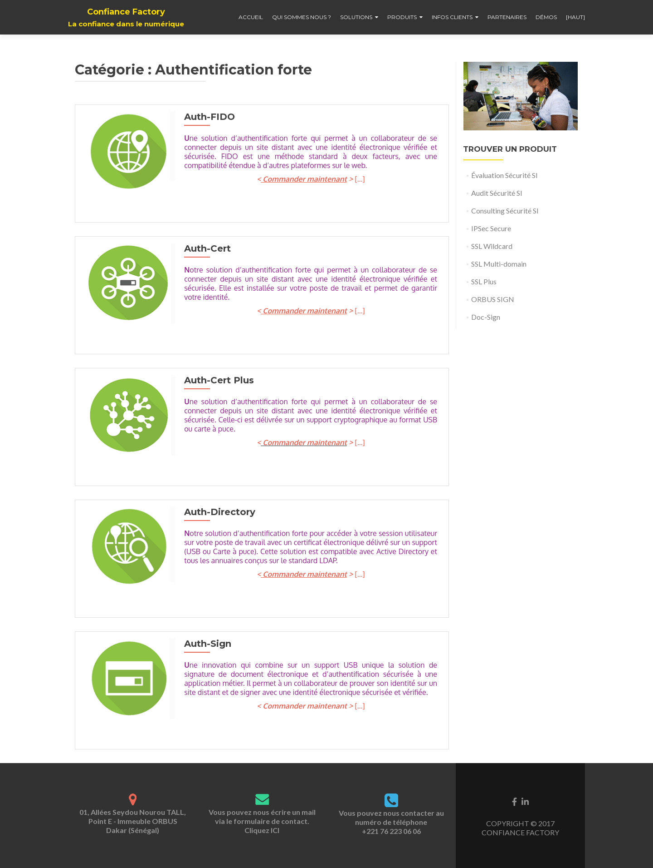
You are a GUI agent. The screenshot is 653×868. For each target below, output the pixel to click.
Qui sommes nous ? (301, 17)
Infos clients (452, 17)
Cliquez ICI (261, 830)
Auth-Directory (217, 511)
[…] (359, 179)
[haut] (575, 17)
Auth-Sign (205, 643)
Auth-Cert (205, 248)
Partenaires (506, 17)
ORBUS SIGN (492, 299)
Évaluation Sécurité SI (504, 175)
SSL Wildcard (491, 246)
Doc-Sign (485, 316)
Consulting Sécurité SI (505, 210)
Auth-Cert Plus (217, 380)
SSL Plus (484, 281)
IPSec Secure (491, 228)
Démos (546, 17)
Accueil (251, 17)
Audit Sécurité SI (496, 192)
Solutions (356, 17)
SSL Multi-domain (498, 263)
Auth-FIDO (207, 116)
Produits (402, 17)
